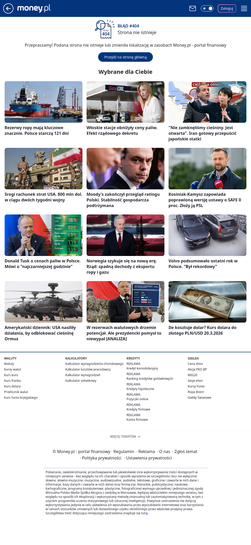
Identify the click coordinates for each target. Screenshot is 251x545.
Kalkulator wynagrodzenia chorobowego (94, 364)
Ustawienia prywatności (148, 458)
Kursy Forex (196, 386)
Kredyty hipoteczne (140, 389)
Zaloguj (227, 8)
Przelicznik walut (16, 392)
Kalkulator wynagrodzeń (82, 375)
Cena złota (195, 364)
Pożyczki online (137, 399)
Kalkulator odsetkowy (80, 380)
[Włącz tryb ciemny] (207, 8)
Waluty (9, 364)
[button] (244, 8)
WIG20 (192, 375)
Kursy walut (12, 369)
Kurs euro (11, 375)
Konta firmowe (137, 419)
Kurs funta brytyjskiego (20, 397)
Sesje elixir (195, 380)
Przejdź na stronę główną (125, 57)
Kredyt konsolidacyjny (142, 368)
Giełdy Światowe (199, 397)
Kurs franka (12, 380)
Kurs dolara (12, 386)
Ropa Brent (196, 392)
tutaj (144, 513)
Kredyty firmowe (138, 409)
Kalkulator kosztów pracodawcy (88, 369)
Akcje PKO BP (197, 369)
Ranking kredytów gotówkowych (150, 378)
